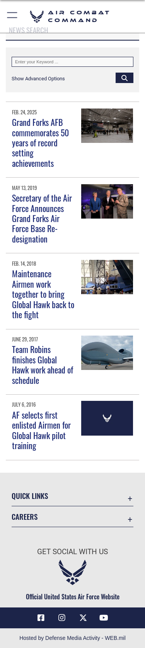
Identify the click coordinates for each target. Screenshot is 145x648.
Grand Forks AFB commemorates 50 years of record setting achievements (40, 142)
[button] (12, 16)
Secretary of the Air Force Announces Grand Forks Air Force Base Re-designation (42, 218)
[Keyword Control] (72, 62)
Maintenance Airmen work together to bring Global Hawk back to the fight (43, 294)
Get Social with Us (72, 551)
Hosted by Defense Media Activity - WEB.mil (72, 638)
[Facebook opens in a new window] (41, 618)
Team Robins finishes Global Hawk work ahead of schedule (42, 364)
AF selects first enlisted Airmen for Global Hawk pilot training (41, 430)
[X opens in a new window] (83, 618)
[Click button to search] (124, 78)
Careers (25, 516)
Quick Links (30, 495)
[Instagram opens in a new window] (62, 618)
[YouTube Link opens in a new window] (104, 618)
